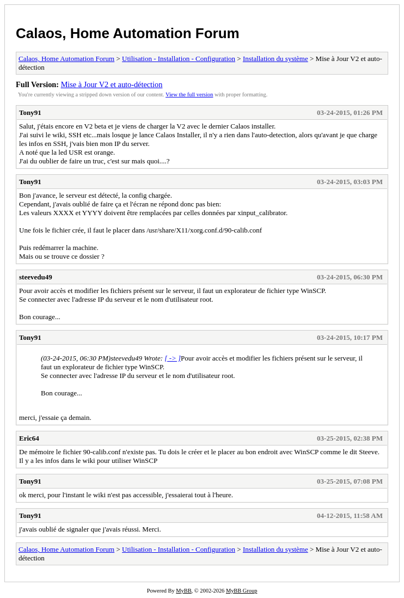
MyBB (183, 591)
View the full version (189, 94)
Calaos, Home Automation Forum (128, 33)
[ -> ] (172, 358)
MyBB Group (241, 591)
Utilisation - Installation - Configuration (178, 58)
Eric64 (29, 438)
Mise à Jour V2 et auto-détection (112, 84)
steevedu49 (35, 277)
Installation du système (275, 58)
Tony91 (30, 112)
